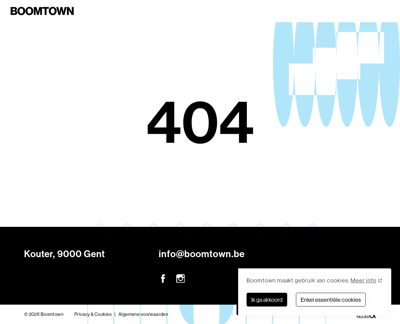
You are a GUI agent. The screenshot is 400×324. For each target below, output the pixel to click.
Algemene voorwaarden (143, 314)
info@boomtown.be (202, 254)
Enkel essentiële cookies (331, 299)
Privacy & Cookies (93, 314)
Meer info (363, 280)
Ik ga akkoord (266, 299)
